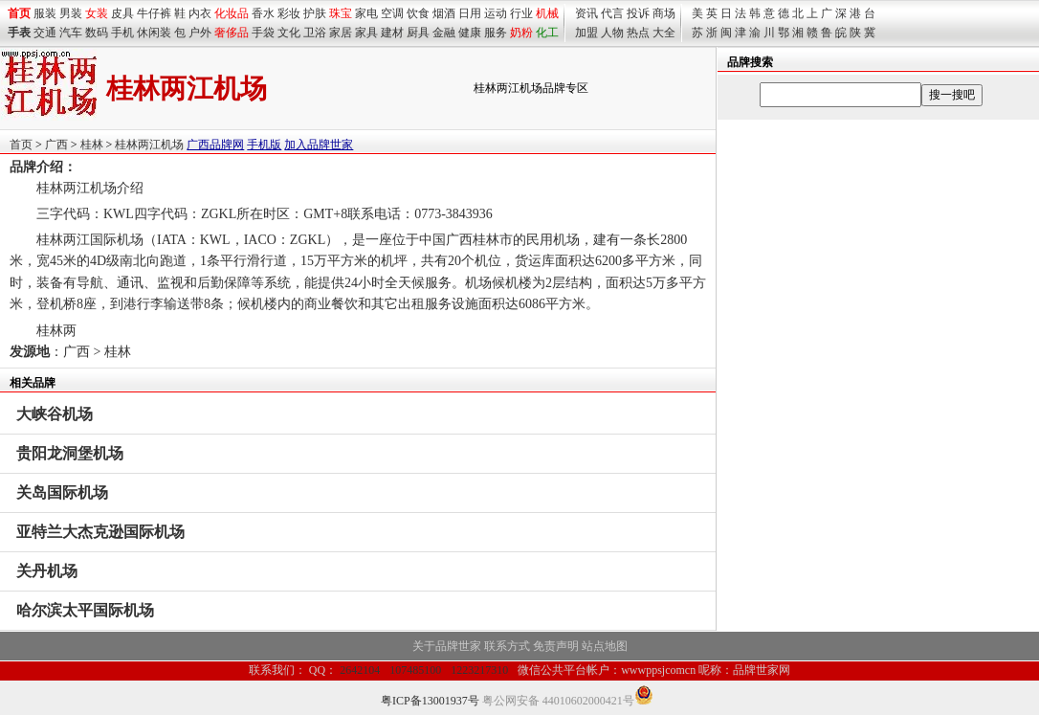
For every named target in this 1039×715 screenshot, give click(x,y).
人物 (612, 32)
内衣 (199, 13)
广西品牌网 (215, 144)
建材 (392, 32)
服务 (495, 32)
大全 (663, 32)
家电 (366, 13)
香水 (263, 13)
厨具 (418, 32)
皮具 (122, 13)
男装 (70, 13)
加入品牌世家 (318, 144)
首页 (21, 144)
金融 (443, 32)
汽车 (70, 32)
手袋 (263, 32)
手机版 (264, 144)
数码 (96, 32)
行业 (521, 13)
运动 (495, 13)
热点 (638, 32)
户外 (199, 32)
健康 (469, 32)
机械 (547, 13)
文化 (288, 32)
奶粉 (521, 32)
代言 (612, 13)
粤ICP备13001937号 (430, 700)
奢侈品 (231, 32)
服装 (44, 13)
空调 (392, 13)
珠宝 (340, 13)
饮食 (418, 13)
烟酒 (443, 13)
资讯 (586, 13)
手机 (122, 32)
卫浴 (314, 32)
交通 (44, 32)
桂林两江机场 (149, 144)
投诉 (638, 13)
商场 (663, 13)
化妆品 (231, 13)
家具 (366, 32)
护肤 (314, 13)
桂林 (91, 144)
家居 (340, 32)
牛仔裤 (154, 13)
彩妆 (288, 13)
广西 (56, 144)
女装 (96, 13)
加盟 (586, 32)
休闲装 (154, 32)
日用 (469, 13)
